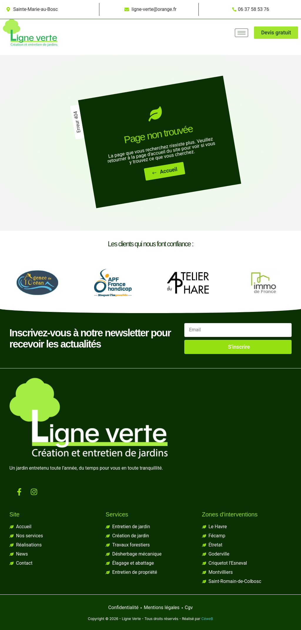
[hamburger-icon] (241, 26)
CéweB (207, 618)
